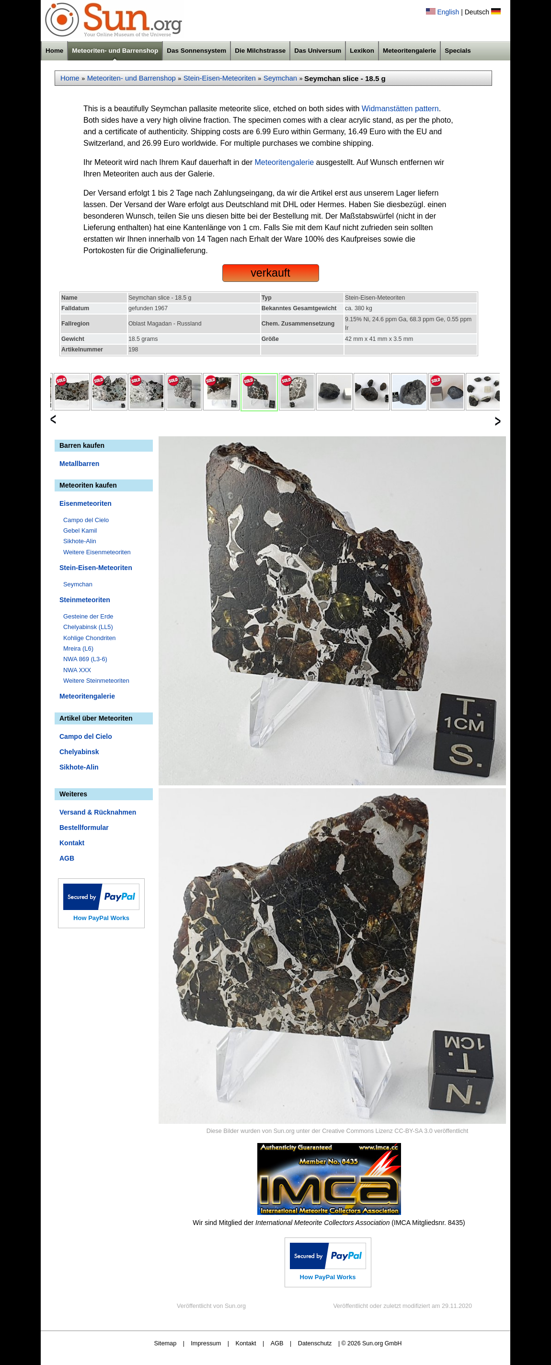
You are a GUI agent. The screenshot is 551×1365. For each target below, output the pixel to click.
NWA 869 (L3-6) (85, 659)
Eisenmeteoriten (85, 503)
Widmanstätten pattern (400, 109)
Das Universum (317, 50)
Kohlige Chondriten (89, 638)
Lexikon (362, 50)
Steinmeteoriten (84, 600)
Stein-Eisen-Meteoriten (220, 78)
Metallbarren (79, 463)
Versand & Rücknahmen (97, 812)
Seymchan (280, 78)
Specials (458, 50)
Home (54, 50)
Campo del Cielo (86, 520)
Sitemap (165, 1343)
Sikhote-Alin (79, 541)
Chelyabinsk (79, 752)
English (448, 12)
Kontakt (71, 843)
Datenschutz (315, 1343)
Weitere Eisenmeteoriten (97, 552)
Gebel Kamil (80, 530)
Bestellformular (84, 827)
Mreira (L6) (78, 648)
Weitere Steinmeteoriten (96, 680)
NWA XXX (77, 670)
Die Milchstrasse (260, 50)
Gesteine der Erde (88, 616)
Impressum (206, 1343)
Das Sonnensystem (196, 50)
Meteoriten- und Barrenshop (115, 50)
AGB (66, 858)
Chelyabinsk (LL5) (88, 626)
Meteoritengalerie (409, 50)
